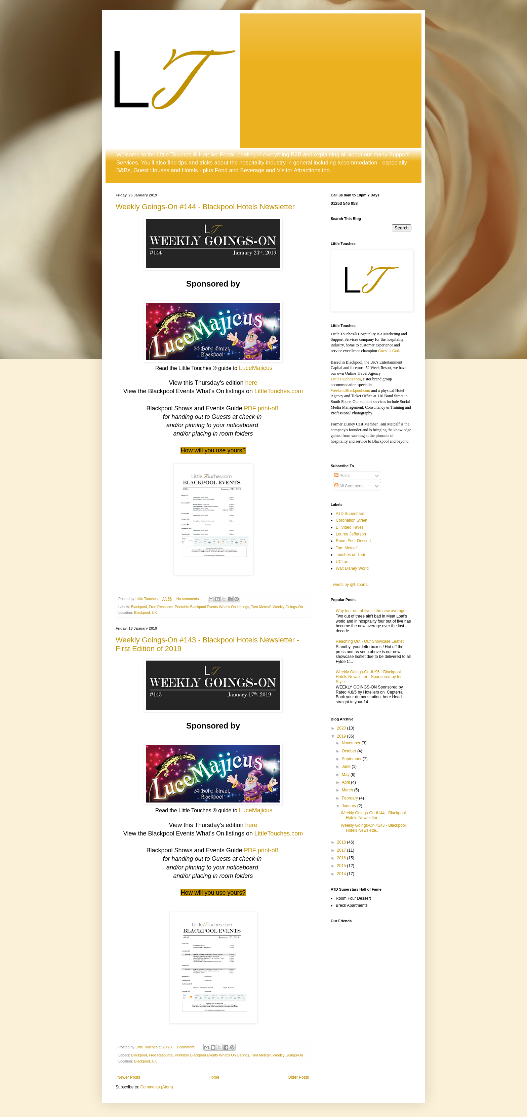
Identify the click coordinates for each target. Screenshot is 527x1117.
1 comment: (186, 1047)
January (349, 806)
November (352, 743)
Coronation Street (351, 520)
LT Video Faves (350, 527)
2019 (342, 736)
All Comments (349, 486)
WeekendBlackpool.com (350, 390)
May (346, 774)
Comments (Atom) (156, 1087)
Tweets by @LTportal (350, 584)
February (350, 798)
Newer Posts (128, 1077)
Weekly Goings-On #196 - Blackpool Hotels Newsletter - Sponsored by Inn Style (369, 677)
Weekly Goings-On (288, 607)
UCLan (342, 561)
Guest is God (388, 350)
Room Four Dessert (353, 540)
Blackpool (139, 607)
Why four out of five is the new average (370, 610)
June (347, 766)
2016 (342, 858)
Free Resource (161, 607)
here (251, 382)
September (352, 758)
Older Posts (298, 1077)
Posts (342, 475)
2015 (342, 865)
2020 (342, 728)
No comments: (188, 599)
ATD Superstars (350, 513)
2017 (342, 850)
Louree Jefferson (351, 534)
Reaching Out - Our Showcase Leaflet (370, 641)
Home (214, 1077)
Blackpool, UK (145, 612)
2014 (342, 873)
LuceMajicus (256, 368)
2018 (342, 842)
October (349, 751)
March (348, 790)
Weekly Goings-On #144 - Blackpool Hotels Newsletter (205, 206)
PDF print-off (261, 408)
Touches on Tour (350, 554)
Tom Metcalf (261, 607)
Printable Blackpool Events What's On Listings (212, 607)
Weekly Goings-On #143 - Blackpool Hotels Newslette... (373, 827)
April (346, 782)
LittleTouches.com (278, 391)
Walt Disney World (352, 568)
